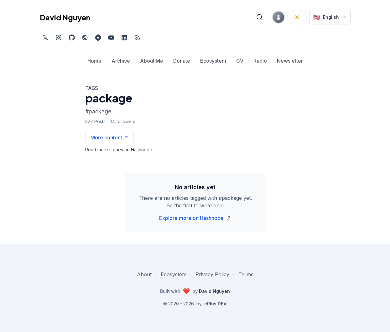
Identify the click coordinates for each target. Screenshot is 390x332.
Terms (245, 274)
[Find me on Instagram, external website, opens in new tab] (58, 37)
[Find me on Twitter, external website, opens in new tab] (45, 37)
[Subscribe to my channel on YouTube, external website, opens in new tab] (111, 37)
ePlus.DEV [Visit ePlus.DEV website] (215, 303)
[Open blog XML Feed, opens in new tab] (137, 37)
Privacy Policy (212, 274)
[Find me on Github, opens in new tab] (71, 37)
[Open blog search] (259, 17)
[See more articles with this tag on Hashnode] (109, 137)
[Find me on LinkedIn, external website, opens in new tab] (124, 37)
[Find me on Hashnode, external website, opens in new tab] (98, 37)
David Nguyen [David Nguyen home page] (65, 17)
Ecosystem (173, 274)
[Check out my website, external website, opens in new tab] (85, 37)
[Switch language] (329, 17)
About (144, 274)
